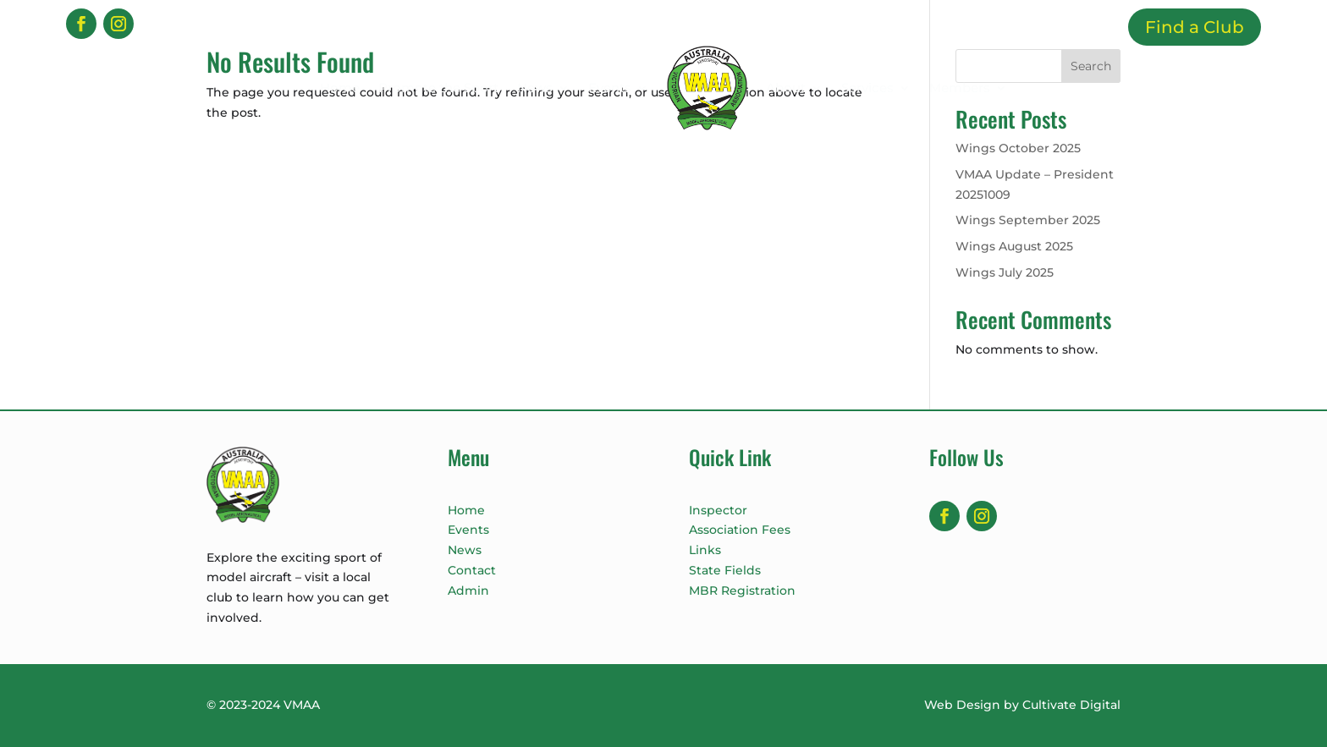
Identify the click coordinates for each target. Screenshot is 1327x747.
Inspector (718, 510)
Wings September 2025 (1027, 220)
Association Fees (739, 529)
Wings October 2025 (1018, 148)
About (786, 88)
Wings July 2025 (1004, 272)
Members (959, 88)
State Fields (725, 570)
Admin (468, 590)
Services (867, 88)
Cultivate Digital (1071, 704)
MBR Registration (742, 590)
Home (340, 88)
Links (705, 550)
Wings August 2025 (1014, 246)
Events (609, 88)
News (535, 88)
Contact (472, 570)
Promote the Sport (438, 88)
